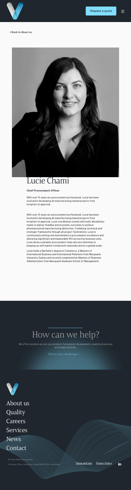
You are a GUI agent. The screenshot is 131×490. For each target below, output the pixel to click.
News (13, 439)
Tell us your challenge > (64, 356)
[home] (43, 11)
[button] (123, 11)
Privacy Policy (104, 463)
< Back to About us (21, 32)
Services (16, 431)
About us (17, 404)
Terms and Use (84, 463)
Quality (15, 413)
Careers (15, 422)
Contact (16, 448)
